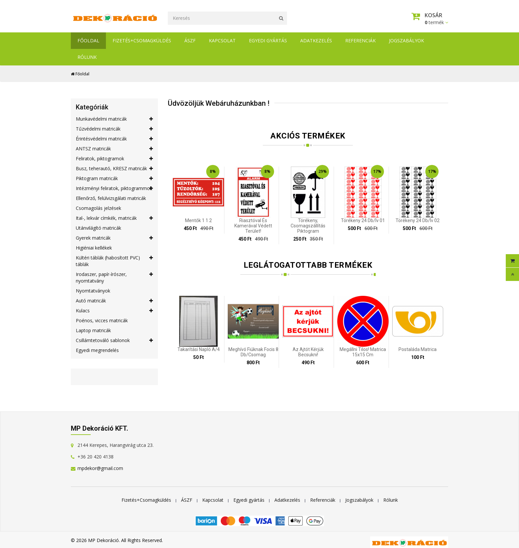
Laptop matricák (93, 330)
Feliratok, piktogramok (114, 158)
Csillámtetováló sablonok (114, 340)
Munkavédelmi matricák (114, 119)
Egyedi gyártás (268, 40)
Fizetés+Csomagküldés (142, 40)
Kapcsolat (222, 40)
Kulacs (114, 310)
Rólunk (87, 57)
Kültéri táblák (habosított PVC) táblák (114, 260)
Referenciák (360, 40)
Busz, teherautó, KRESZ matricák (114, 168)
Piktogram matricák (114, 178)
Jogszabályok (406, 40)
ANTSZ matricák (114, 148)
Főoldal (88, 40)
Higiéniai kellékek (94, 248)
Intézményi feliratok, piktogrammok (114, 188)
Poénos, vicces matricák (102, 320)
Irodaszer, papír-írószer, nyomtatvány (114, 277)
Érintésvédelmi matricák (114, 139)
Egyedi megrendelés (97, 350)
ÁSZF (190, 40)
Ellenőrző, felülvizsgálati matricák (111, 198)
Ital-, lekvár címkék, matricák (114, 218)
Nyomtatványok (93, 291)
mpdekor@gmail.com (100, 468)
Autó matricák (114, 300)
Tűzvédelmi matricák (114, 129)
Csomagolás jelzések (98, 208)
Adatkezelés (316, 40)
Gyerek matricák (114, 238)
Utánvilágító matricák (98, 228)
